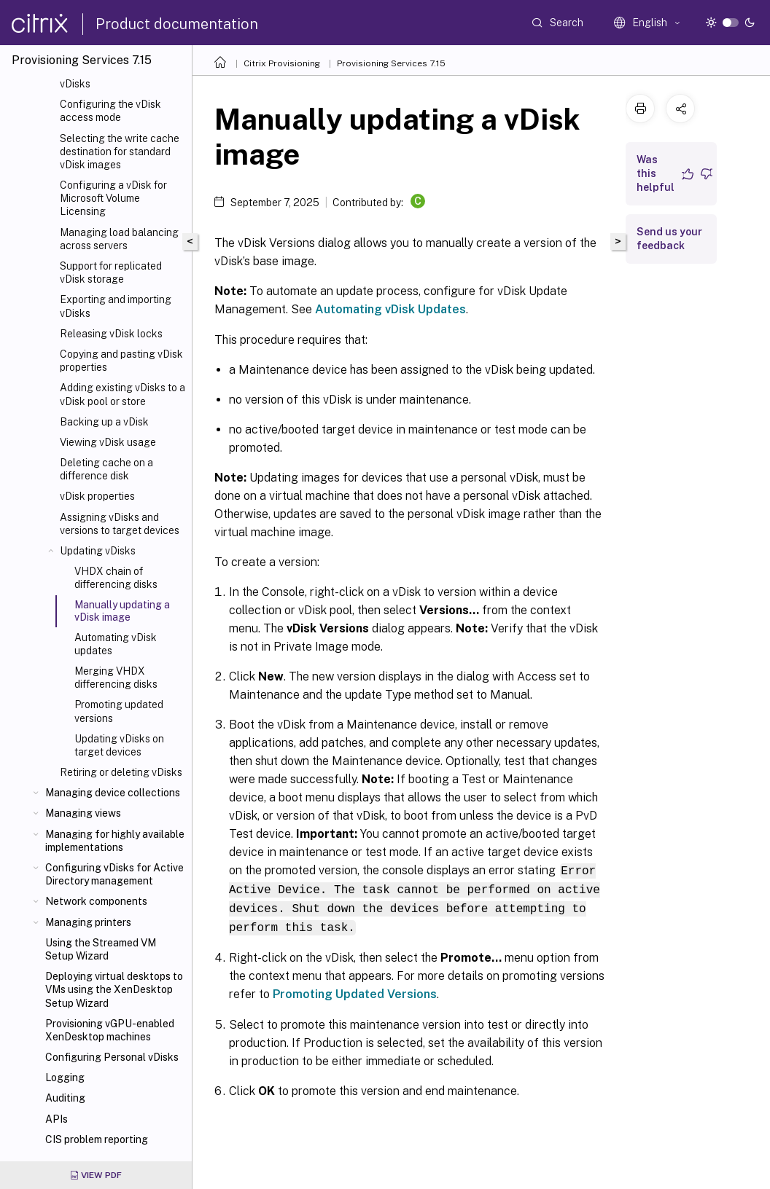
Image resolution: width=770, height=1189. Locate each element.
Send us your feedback (669, 238)
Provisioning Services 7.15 (391, 63)
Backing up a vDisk (104, 422)
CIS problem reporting (96, 1139)
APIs (56, 1119)
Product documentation (177, 24)
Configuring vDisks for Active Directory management (114, 874)
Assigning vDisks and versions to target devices (119, 523)
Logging (65, 1077)
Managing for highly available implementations (114, 840)
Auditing (65, 1098)
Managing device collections (112, 792)
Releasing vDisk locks (111, 334)
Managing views (83, 813)
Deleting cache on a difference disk (106, 469)
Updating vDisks (98, 551)
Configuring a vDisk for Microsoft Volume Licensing (113, 198)
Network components (96, 901)
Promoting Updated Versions (355, 991)
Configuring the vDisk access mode (110, 110)
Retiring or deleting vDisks (121, 772)
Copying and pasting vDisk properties (121, 360)
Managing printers (88, 922)
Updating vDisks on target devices (119, 745)
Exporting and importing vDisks (115, 306)
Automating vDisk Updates (390, 309)
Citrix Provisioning (282, 63)
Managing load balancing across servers (119, 239)
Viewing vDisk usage (108, 442)
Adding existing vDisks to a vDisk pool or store (122, 394)
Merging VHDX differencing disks (116, 677)
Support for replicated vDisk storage (111, 272)
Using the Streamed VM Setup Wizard (100, 949)
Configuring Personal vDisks (112, 1057)
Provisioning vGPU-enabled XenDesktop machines (109, 1030)
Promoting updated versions (118, 711)
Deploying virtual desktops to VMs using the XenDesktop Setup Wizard (114, 989)
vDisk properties (97, 496)
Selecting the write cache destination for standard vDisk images (119, 151)
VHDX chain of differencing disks (116, 577)
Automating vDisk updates (115, 644)
